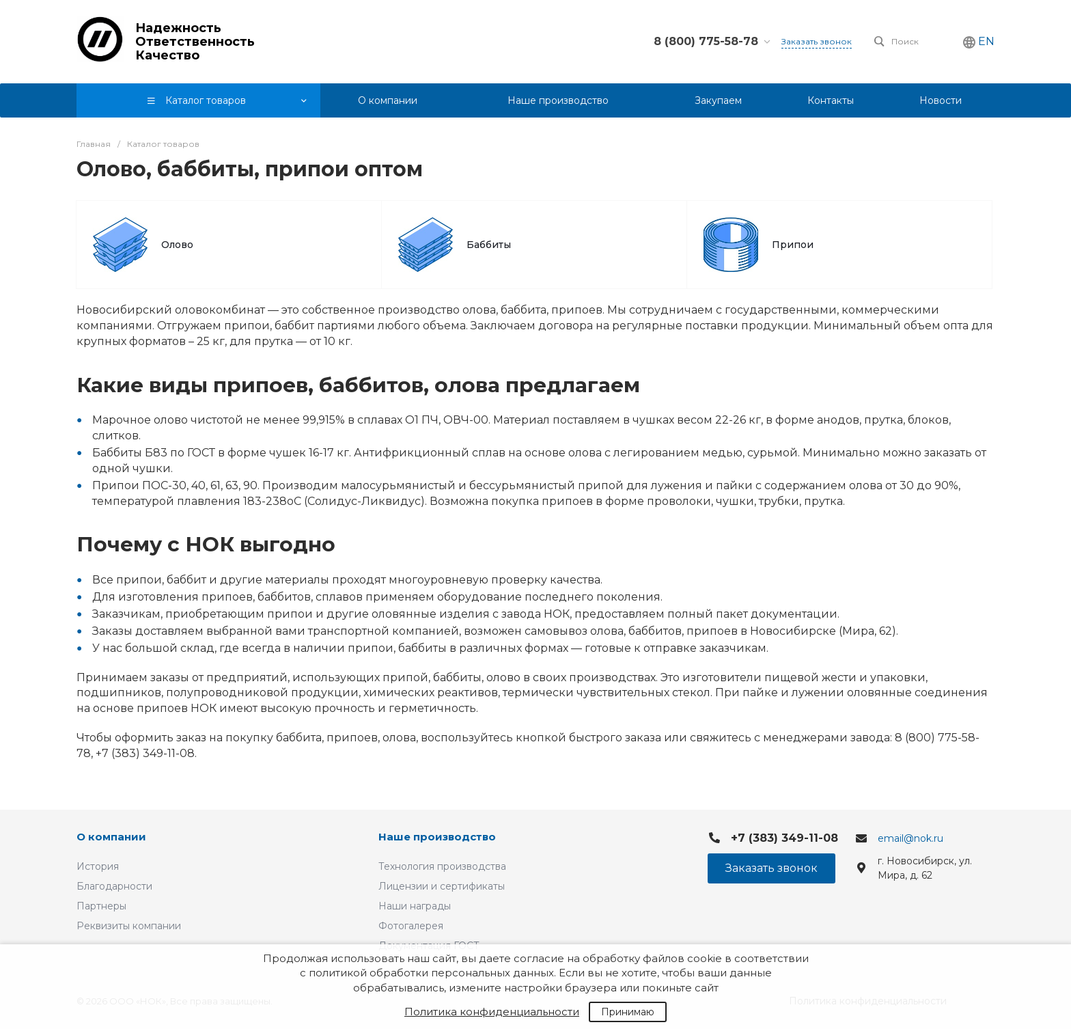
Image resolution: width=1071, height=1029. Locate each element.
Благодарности (114, 886)
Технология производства (442, 866)
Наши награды (414, 906)
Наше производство (437, 836)
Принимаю (627, 1012)
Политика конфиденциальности (491, 1011)
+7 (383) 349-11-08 (784, 838)
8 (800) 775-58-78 (706, 41)
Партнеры (101, 906)
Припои (792, 244)
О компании (111, 836)
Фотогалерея (410, 926)
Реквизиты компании (128, 926)
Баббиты (489, 244)
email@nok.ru (910, 838)
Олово (177, 244)
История (97, 866)
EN (986, 41)
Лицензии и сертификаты (441, 886)
